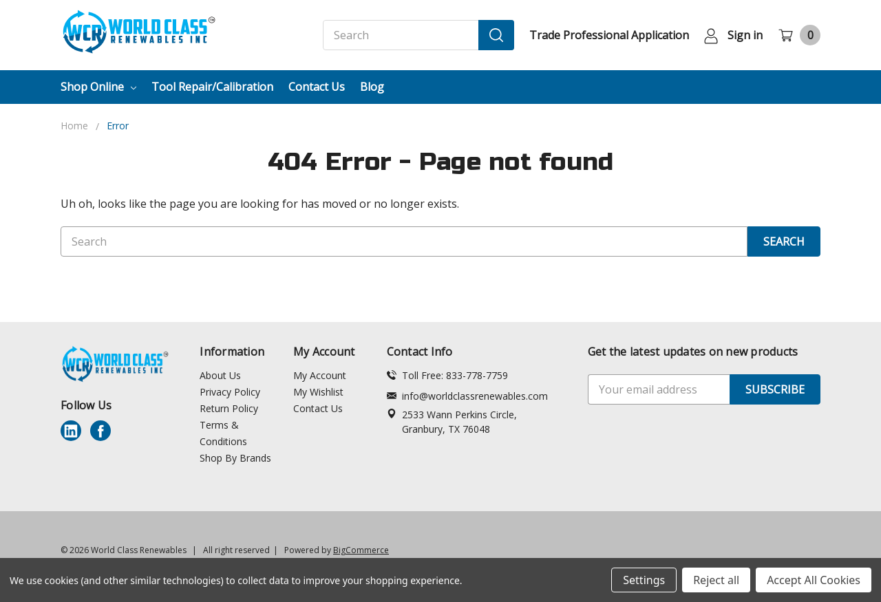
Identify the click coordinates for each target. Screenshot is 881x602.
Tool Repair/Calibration (212, 86)
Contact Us (316, 86)
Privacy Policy (230, 391)
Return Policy (229, 408)
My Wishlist (318, 391)
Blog (372, 86)
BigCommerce (361, 550)
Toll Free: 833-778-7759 (447, 375)
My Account (319, 375)
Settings (644, 580)
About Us (220, 375)
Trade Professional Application (609, 35)
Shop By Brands (235, 457)
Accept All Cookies (813, 580)
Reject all (716, 580)
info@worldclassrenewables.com (467, 395)
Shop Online (98, 86)
